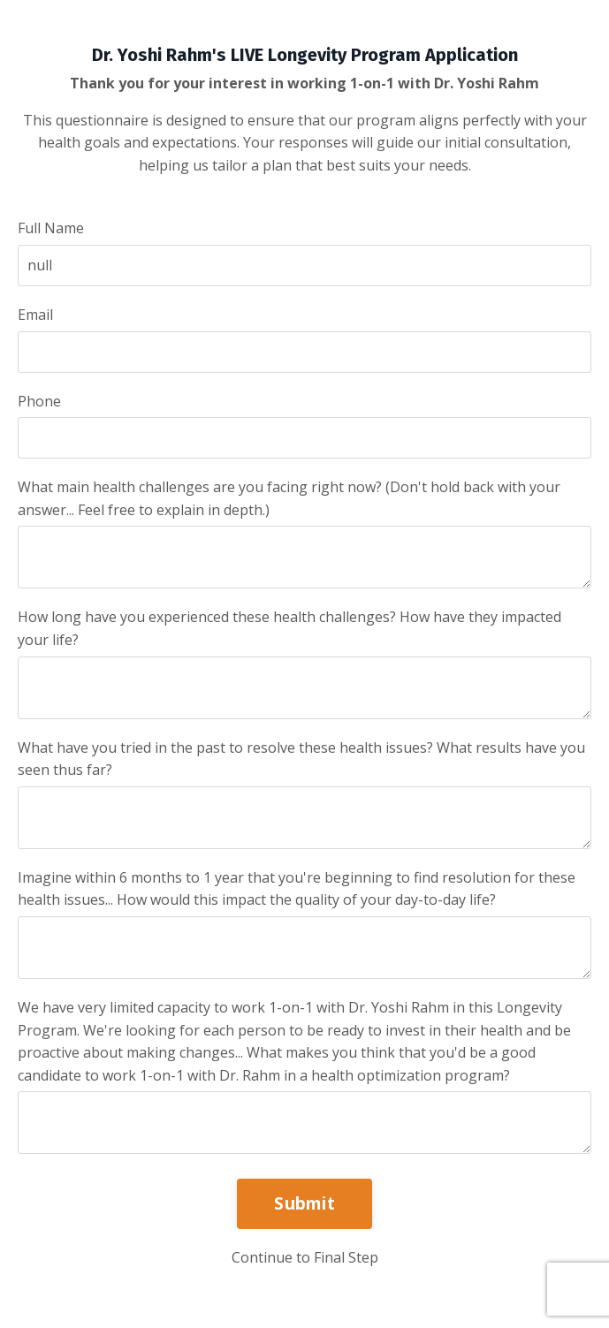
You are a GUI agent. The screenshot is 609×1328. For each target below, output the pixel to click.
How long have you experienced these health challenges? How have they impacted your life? (289, 628)
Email (35, 314)
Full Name (51, 228)
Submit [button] (304, 1203)
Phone (39, 401)
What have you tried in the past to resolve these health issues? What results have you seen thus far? (301, 759)
